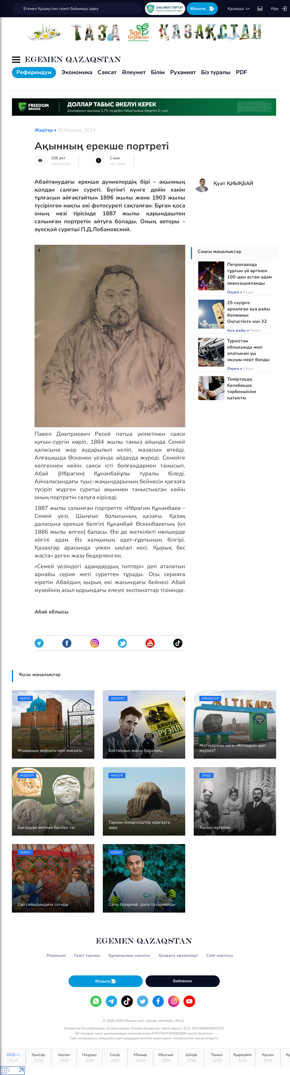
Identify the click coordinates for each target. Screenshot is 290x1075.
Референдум (34, 72)
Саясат (107, 72)
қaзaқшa (239, 9)
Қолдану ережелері (178, 955)
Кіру (279, 9)
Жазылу (202, 9)
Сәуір (115, 1057)
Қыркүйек (242, 1057)
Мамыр (140, 1057)
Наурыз (89, 1057)
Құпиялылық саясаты (129, 955)
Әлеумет (134, 72)
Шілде (191, 1057)
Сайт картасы (219, 955)
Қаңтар (38, 1057)
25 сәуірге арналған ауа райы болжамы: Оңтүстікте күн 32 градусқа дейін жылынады (248, 318)
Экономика (76, 72)
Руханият (183, 72)
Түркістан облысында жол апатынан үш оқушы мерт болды (248, 350)
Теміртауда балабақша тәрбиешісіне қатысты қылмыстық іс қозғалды (242, 394)
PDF (241, 72)
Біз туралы (216, 72)
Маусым (166, 1057)
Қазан (268, 1057)
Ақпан (64, 1057)
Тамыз (217, 1057)
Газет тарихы (87, 955)
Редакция (56, 955)
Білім (158, 72)
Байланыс (182, 981)
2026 (13, 1057)
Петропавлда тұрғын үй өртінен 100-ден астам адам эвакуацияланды (249, 273)
